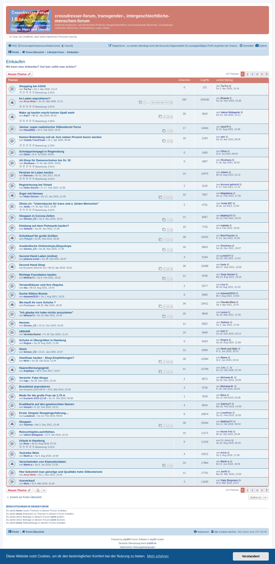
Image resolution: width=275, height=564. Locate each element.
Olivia (27, 154)
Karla (223, 264)
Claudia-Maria (228, 302)
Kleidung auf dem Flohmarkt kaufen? (44, 225)
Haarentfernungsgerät (34, 367)
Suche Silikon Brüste (33, 293)
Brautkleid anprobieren (34, 386)
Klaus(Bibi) (29, 130)
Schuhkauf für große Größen (38, 235)
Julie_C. (225, 367)
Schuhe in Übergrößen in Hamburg (42, 340)
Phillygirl (28, 238)
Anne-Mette (30, 101)
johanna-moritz (31, 259)
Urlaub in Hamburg (32, 440)
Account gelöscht (230, 184)
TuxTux (27, 89)
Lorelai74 (226, 255)
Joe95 (224, 471)
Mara (223, 395)
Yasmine (28, 424)
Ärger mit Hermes (31, 193)
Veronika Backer (32, 334)
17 (166, 102)
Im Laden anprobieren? (34, 98)
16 (162, 102)
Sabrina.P (226, 404)
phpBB (126, 539)
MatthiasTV (227, 215)
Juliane (224, 172)
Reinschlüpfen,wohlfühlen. (37, 431)
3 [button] (252, 74)
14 (152, 102)
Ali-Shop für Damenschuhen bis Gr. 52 (45, 160)
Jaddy (27, 206)
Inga (26, 380)
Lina (223, 284)
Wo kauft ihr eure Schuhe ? (37, 302)
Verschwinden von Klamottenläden (42, 461)
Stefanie (28, 228)
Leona (224, 312)
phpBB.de (151, 543)
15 (157, 102)
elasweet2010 (31, 296)
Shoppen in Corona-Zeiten (37, 215)
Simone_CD (30, 218)
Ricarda (225, 98)
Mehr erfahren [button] (158, 556)
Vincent (28, 407)
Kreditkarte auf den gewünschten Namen (46, 404)
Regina (27, 343)
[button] (267, 74)
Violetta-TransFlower (35, 140)
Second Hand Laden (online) (38, 256)
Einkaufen (15, 61)
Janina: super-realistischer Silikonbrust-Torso (50, 127)
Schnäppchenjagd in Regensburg (41, 151)
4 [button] (257, 74)
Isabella (225, 225)
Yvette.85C (226, 203)
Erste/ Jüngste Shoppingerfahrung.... (44, 413)
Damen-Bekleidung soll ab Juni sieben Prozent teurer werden (60, 137)
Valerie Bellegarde (230, 112)
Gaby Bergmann (229, 480)
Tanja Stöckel (228, 274)
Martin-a (28, 456)
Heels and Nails (229, 348)
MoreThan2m (228, 235)
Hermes (24, 322)
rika (26, 287)
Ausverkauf (27, 480)
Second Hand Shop (32, 264)
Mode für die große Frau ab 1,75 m (42, 395)
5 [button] (262, 74)
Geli (223, 331)
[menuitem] (261, 45)
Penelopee (29, 305)
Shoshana (29, 163)
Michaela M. (227, 377)
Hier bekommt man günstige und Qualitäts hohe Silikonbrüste (60, 471)
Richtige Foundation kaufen (38, 274)
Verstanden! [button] (251, 556)
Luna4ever (29, 416)
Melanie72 (29, 277)
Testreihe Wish (29, 453)
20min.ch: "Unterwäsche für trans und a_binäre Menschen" (59, 203)
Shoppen (25, 421)
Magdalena (226, 193)
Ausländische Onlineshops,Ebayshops (45, 246)
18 (171, 102)
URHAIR (24, 331)
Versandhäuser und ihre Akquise (41, 284)
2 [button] (247, 74)
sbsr (223, 136)
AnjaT (27, 115)
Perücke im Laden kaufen (36, 172)
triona (224, 452)
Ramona (28, 175)
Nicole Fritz (227, 431)
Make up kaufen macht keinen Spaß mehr (47, 112)
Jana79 (224, 126)
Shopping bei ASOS (32, 86)
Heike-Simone (31, 187)
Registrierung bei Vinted (35, 184)
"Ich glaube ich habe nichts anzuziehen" (46, 312)
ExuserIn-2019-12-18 (35, 398)
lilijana (224, 357)
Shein (23, 349)
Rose (26, 443)
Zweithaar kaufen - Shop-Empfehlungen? (46, 357)
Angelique (29, 370)
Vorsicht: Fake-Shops (33, 377)
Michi (26, 360)
